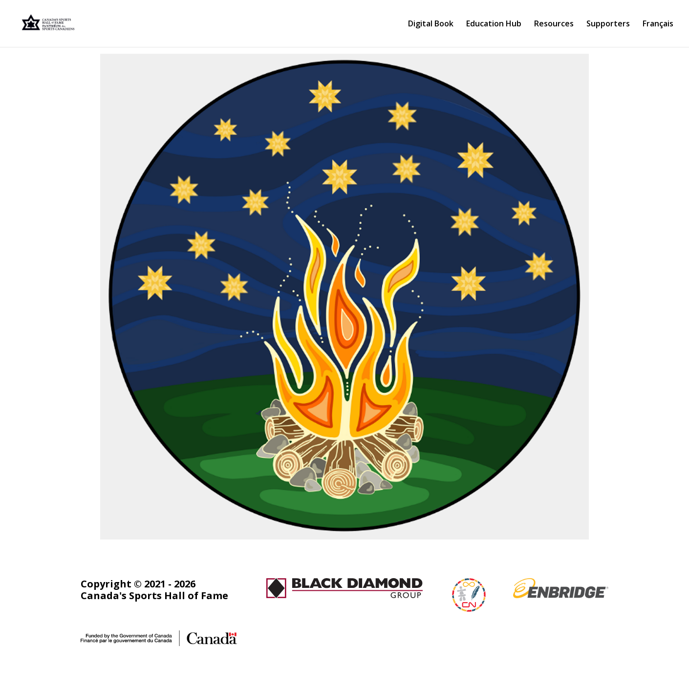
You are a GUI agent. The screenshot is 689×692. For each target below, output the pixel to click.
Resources (554, 24)
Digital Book (430, 24)
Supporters (608, 24)
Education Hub (493, 24)
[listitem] (185, 190)
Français (658, 24)
